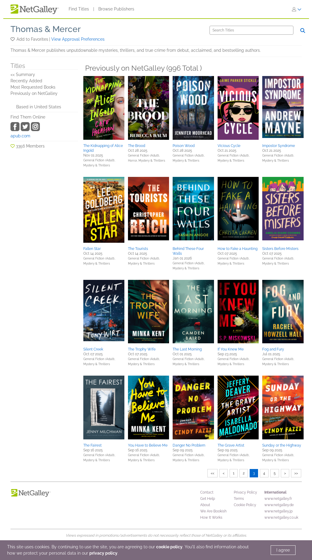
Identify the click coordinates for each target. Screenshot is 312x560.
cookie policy (169, 546)
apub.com (20, 135)
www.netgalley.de (279, 505)
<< (212, 473)
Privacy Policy (245, 492)
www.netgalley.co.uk (281, 517)
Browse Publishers (116, 9)
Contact (206, 492)
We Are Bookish (213, 511)
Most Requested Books (32, 87)
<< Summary (22, 74)
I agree (283, 550)
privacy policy (103, 553)
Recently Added (26, 80)
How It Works (211, 517)
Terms (239, 499)
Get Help (207, 499)
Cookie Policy (245, 505)
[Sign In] (296, 9)
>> (296, 473)
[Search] (251, 30)
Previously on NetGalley (34, 93)
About (205, 505)
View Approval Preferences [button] (78, 39)
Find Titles (79, 9)
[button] (13, 39)
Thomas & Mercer (45, 29)
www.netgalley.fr (278, 499)
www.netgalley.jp (278, 511)
